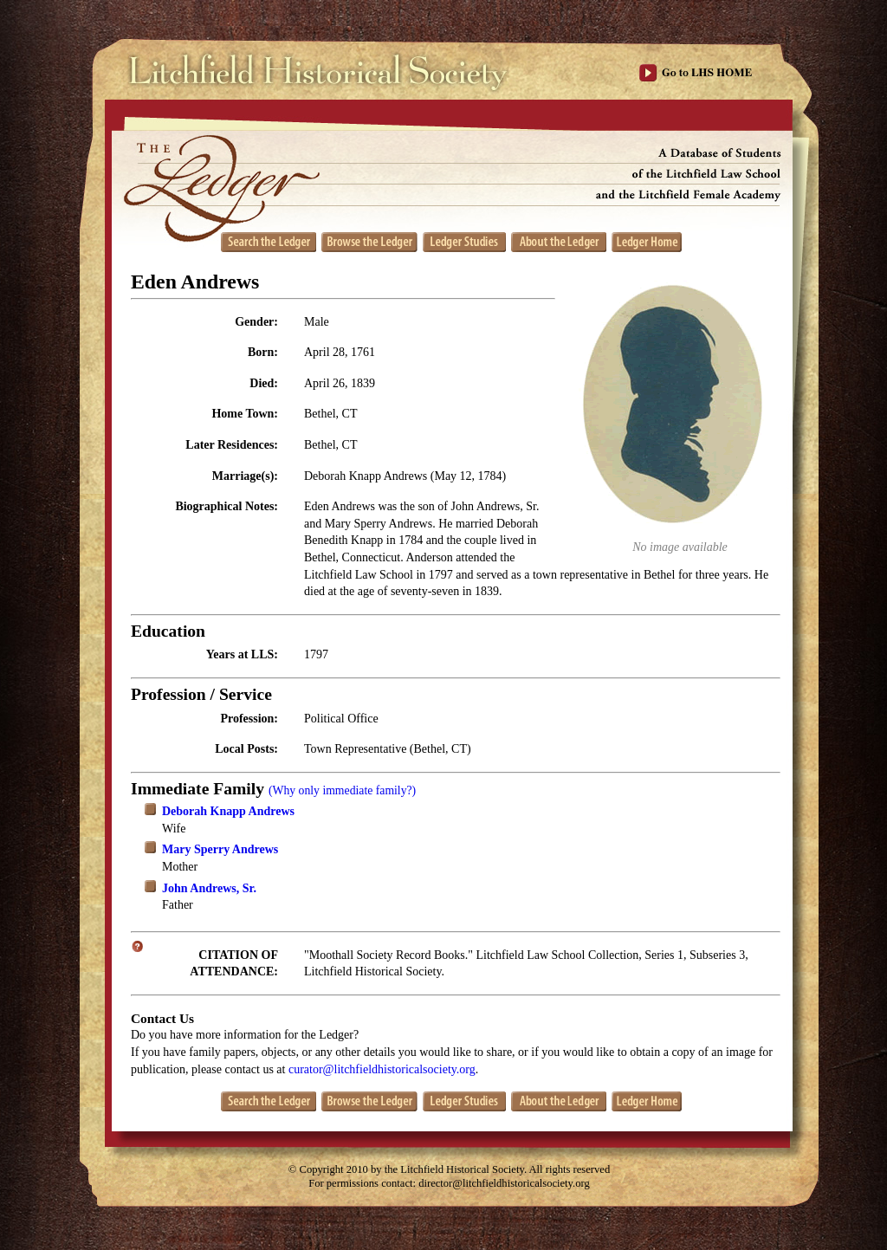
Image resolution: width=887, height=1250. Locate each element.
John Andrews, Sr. (209, 888)
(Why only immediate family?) (342, 790)
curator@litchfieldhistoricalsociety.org (382, 1069)
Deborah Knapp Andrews (228, 811)
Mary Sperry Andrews (220, 849)
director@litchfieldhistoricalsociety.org (504, 1183)
